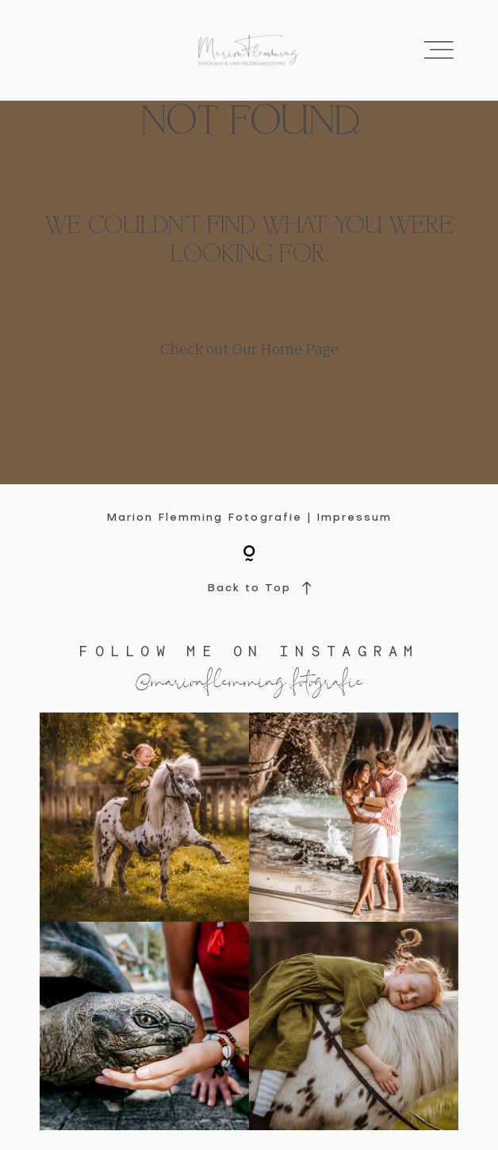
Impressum (354, 518)
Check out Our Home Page (249, 350)
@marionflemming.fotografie (249, 680)
